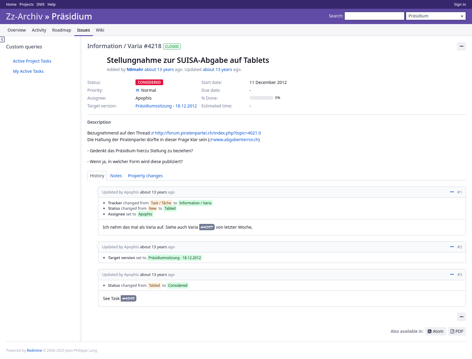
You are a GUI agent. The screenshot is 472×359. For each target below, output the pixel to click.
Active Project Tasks (32, 61)
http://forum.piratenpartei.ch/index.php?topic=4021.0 (208, 133)
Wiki (100, 30)
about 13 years (159, 69)
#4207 (207, 227)
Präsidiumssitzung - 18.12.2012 (166, 106)
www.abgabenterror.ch (236, 139)
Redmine (34, 350)
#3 (459, 274)
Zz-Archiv (24, 16)
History (97, 175)
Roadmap (61, 30)
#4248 (128, 298)
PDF (459, 331)
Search (335, 16)
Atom (438, 331)
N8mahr (134, 69)
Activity (39, 30)
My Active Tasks (28, 71)
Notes (116, 175)
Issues (83, 30)
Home (11, 4)
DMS (40, 4)
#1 (459, 192)
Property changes (145, 175)
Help (52, 4)
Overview (17, 30)
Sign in (460, 4)
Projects (27, 4)
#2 (459, 246)
